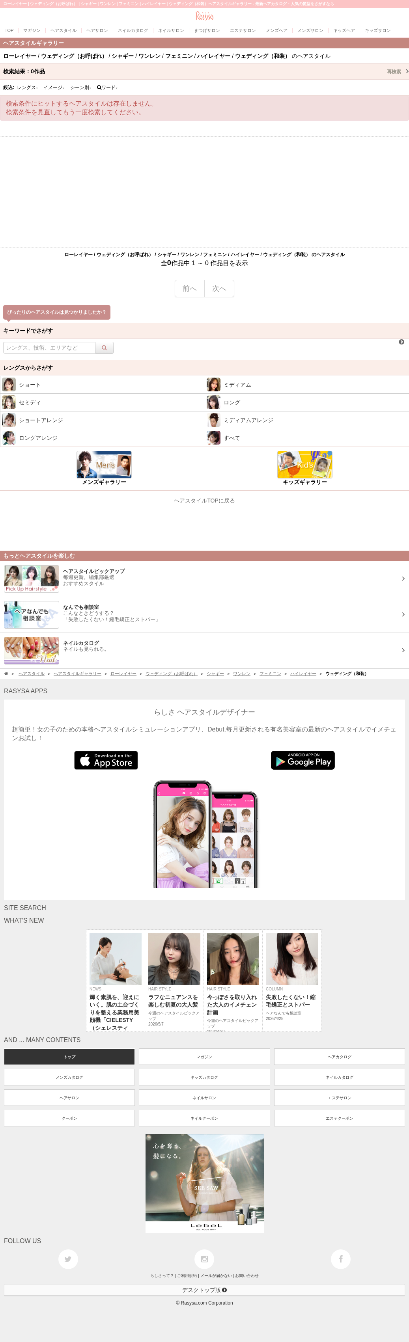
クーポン (69, 1118)
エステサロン (339, 1098)
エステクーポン (339, 1118)
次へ (219, 288)
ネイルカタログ (339, 1077)
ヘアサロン (69, 1098)
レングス (27, 87)
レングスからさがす (28, 368)
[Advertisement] (204, 192)
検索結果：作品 (206, 71)
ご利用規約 (187, 1275)
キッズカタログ (204, 1077)
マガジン (204, 1057)
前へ (190, 288)
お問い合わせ (247, 1275)
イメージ (54, 87)
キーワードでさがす (28, 331)
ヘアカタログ (339, 1057)
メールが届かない (216, 1275)
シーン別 (81, 87)
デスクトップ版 (204, 1290)
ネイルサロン (204, 1098)
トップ (69, 1057)
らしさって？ (162, 1275)
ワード (107, 87)
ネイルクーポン (204, 1118)
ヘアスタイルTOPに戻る (204, 500)
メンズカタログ (69, 1077)
